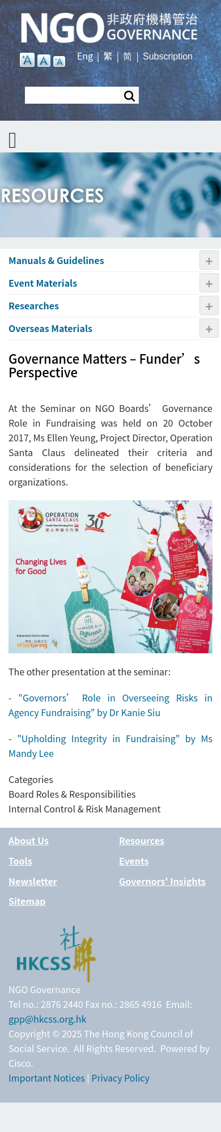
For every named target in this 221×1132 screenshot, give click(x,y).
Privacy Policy (120, 1077)
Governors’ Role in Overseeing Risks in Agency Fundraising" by (110, 705)
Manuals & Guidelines (56, 260)
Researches (33, 305)
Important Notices (46, 1077)
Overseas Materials (50, 328)
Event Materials (42, 283)
